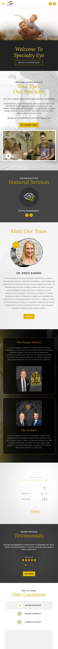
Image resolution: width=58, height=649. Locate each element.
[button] (50, 3)
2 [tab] (27, 565)
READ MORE (29, 574)
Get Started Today (29, 125)
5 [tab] (32, 565)
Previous (27, 215)
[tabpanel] (29, 549)
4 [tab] (30, 565)
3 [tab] (29, 565)
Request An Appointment (29, 62)
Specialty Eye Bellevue (29, 613)
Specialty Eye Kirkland (29, 605)
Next (31, 215)
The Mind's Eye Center (29, 622)
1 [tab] (25, 565)
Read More (29, 316)
